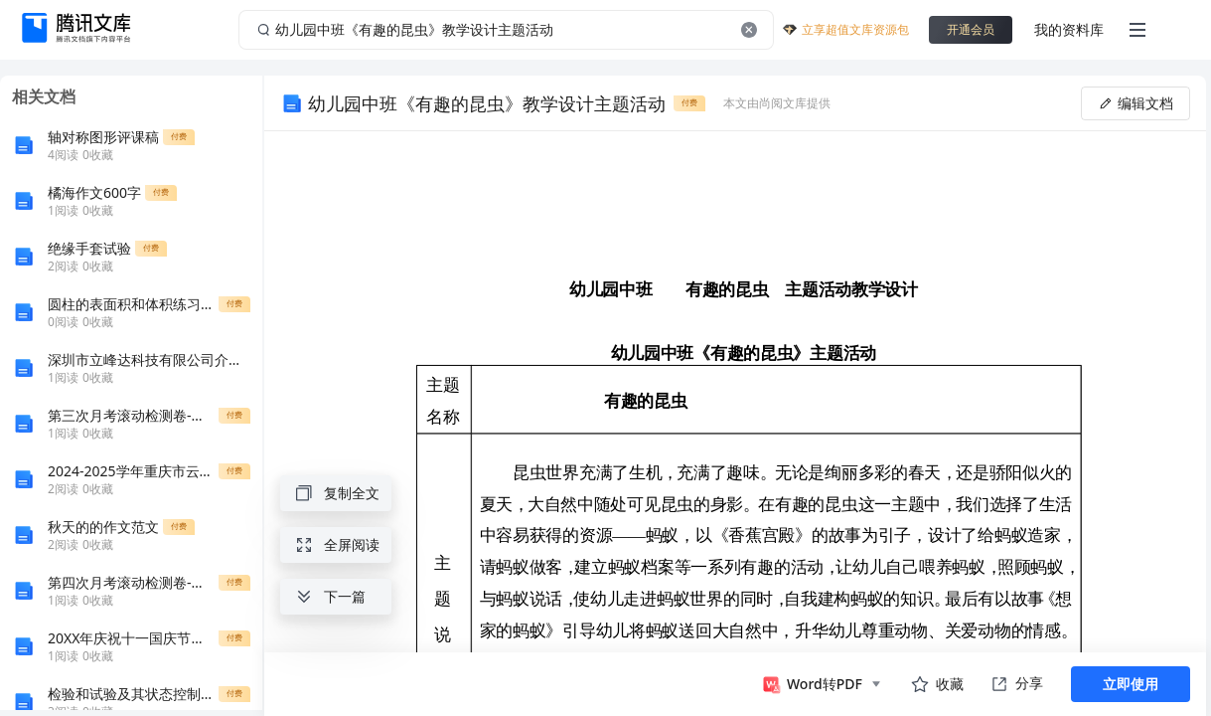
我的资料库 (1069, 29)
